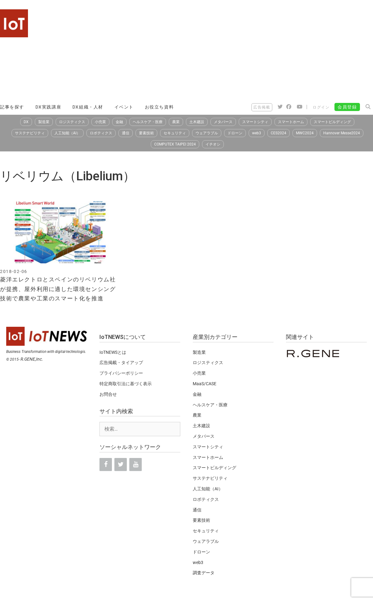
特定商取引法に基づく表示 (125, 383)
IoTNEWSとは (112, 352)
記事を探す (12, 106)
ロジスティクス (72, 122)
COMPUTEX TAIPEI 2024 (175, 144)
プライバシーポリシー (121, 373)
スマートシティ (255, 122)
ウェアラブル (207, 133)
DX (26, 122)
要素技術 (146, 133)
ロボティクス (101, 133)
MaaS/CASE (204, 383)
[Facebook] (105, 464)
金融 (119, 122)
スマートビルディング (332, 122)
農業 (176, 122)
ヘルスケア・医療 (148, 122)
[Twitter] (120, 464)
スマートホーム (291, 122)
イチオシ (212, 144)
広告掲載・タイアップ (121, 362)
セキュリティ (174, 133)
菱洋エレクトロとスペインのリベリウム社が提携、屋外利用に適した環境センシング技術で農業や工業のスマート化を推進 (58, 289)
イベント (124, 106)
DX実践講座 (48, 106)
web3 (256, 133)
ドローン (235, 133)
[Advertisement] (273, 52)
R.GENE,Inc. (32, 359)
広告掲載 (261, 107)
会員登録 (347, 106)
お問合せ (108, 394)
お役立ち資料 (159, 106)
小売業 (100, 122)
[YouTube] (135, 464)
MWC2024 (305, 133)
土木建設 (196, 122)
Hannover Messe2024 (341, 133)
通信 (125, 133)
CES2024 (278, 133)
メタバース (223, 122)
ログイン (321, 107)
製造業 (43, 122)
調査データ (203, 572)
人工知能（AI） (67, 133)
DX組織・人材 (87, 106)
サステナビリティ (30, 133)
